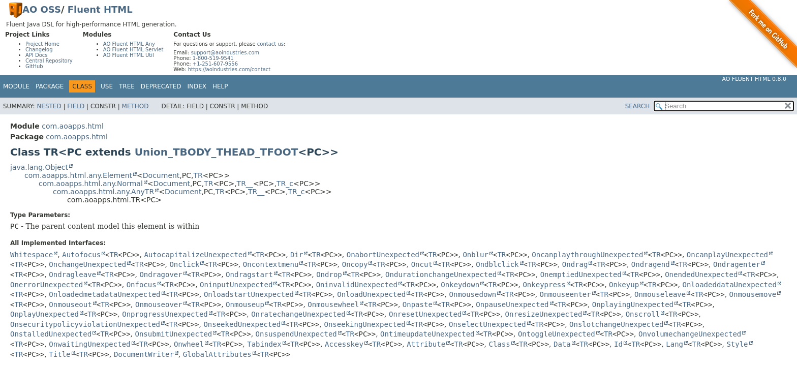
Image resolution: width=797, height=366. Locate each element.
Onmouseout (70, 304)
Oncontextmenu (271, 264)
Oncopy (355, 264)
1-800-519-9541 (213, 58)
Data (562, 344)
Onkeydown (460, 285)
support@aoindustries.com (225, 52)
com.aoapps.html (72, 126)
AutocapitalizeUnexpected (195, 255)
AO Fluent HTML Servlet (133, 49)
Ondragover (160, 274)
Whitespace (31, 255)
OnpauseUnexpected (512, 304)
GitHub (34, 66)
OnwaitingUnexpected (89, 344)
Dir (296, 255)
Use (107, 86)
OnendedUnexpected (701, 274)
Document (161, 175)
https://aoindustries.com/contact (229, 69)
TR (197, 175)
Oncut (422, 264)
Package (50, 86)
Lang (674, 344)
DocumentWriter (144, 354)
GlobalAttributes (217, 354)
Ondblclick (497, 264)
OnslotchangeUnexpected (616, 324)
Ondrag (575, 264)
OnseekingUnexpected (364, 324)
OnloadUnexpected (371, 294)
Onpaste (418, 304)
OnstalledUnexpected (50, 334)
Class (499, 344)
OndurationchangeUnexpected (441, 274)
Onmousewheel (333, 304)
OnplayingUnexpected (632, 304)
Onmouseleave (660, 294)
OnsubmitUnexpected (173, 334)
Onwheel (189, 344)
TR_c (285, 183)
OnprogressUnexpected (165, 314)
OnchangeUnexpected (87, 264)
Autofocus (81, 255)
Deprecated (161, 86)
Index (197, 86)
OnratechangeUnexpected (298, 314)
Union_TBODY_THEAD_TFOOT (216, 152)
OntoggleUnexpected (556, 334)
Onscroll (643, 314)
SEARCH (637, 106)
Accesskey (344, 344)
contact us (270, 44)
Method (135, 106)
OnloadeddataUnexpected (729, 285)
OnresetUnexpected (425, 314)
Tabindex (264, 344)
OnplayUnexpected (44, 314)
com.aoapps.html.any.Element (78, 175)
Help (220, 86)
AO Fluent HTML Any (129, 44)
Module (16, 86)
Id (618, 344)
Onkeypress (544, 285)
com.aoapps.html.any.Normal (91, 183)
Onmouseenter (565, 294)
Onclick (184, 264)
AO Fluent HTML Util (128, 55)
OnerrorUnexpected (46, 285)
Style (737, 344)
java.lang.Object (39, 167)
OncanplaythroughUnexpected (587, 255)
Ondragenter (736, 264)
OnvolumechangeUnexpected (689, 334)
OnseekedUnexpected (242, 324)
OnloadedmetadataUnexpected (104, 294)
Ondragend (650, 264)
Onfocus (142, 285)
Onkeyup (624, 285)
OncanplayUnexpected (727, 255)
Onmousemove (753, 294)
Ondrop (329, 274)
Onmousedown (472, 294)
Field (75, 106)
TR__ (245, 183)
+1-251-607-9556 (215, 64)
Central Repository (49, 61)
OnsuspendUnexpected (296, 334)
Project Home (42, 44)
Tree (127, 86)
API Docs (36, 55)
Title (59, 354)
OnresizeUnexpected (544, 314)
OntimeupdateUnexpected (427, 334)
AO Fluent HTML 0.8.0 (754, 79)
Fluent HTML (100, 9)
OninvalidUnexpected (356, 285)
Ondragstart (249, 274)
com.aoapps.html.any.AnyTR (103, 192)
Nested (49, 106)
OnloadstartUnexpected (249, 294)
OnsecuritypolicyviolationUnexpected (85, 324)
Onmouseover (158, 304)
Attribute (426, 344)
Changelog (39, 49)
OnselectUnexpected (487, 324)
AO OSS (41, 9)
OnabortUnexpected (383, 255)
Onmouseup (245, 304)
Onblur (475, 255)
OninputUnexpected (236, 285)
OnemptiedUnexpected (581, 274)
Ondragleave (72, 274)
